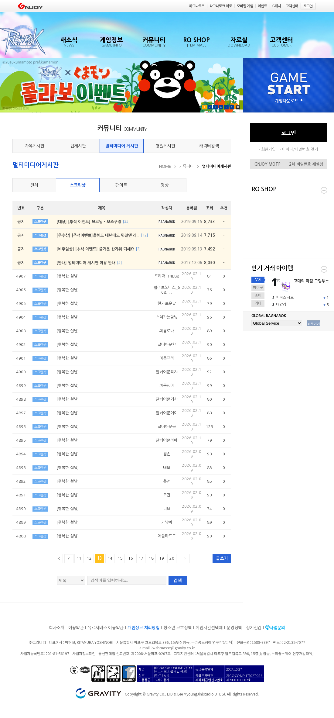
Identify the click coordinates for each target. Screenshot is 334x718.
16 (130, 558)
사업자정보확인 (83, 653)
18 (151, 558)
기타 (258, 303)
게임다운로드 (288, 101)
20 (171, 558)
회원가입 (268, 149)
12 (89, 558)
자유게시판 (34, 146)
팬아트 (121, 185)
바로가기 (314, 324)
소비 (258, 295)
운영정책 (234, 627)
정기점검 (253, 627)
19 (161, 558)
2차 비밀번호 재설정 (306, 164)
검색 (177, 580)
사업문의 (277, 627)
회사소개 (56, 627)
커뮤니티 (186, 166)
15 (120, 558)
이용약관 (76, 627)
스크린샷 (78, 185)
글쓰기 (222, 558)
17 (140, 558)
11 (79, 558)
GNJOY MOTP (267, 164)
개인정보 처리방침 (143, 627)
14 (109, 558)
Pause (238, 107)
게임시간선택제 (209, 627)
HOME (165, 166)
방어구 (258, 287)
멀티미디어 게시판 (121, 146)
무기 (258, 279)
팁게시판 (78, 146)
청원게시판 (165, 146)
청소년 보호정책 (177, 627)
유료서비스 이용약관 (106, 627)
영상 (165, 185)
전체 (34, 185)
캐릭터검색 (209, 146)
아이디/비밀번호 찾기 (300, 149)
